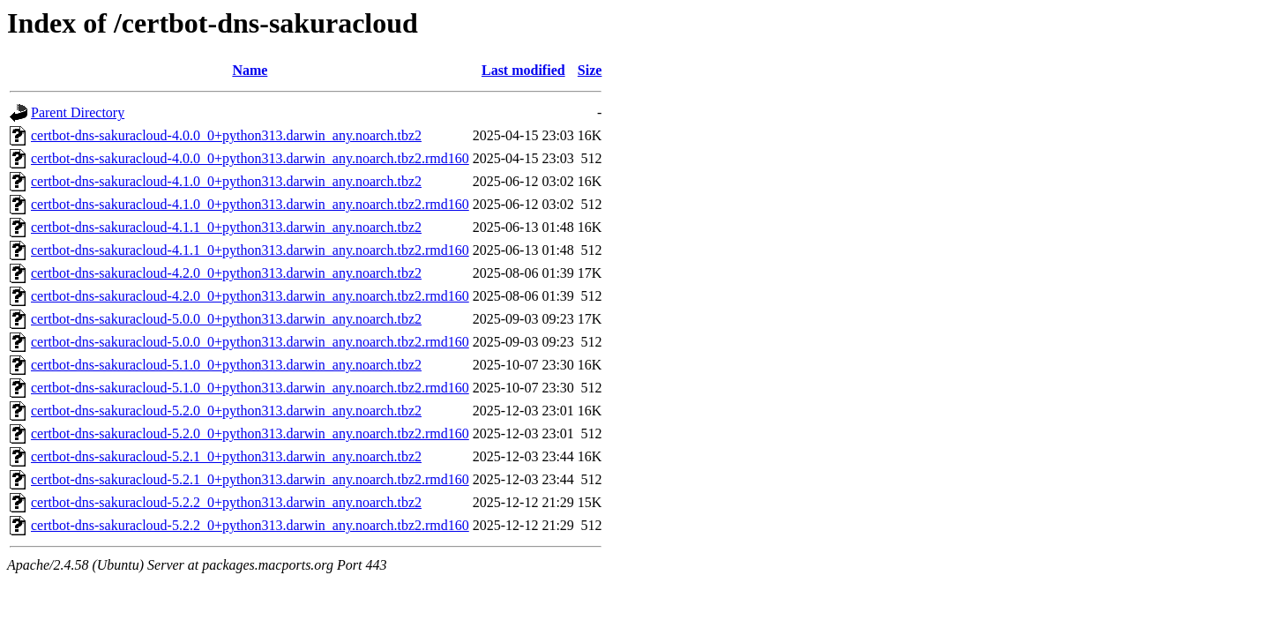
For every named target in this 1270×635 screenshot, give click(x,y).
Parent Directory (77, 112)
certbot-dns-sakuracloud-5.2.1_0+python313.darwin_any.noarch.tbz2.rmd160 (250, 479)
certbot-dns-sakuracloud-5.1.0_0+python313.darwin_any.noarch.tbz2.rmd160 (250, 387)
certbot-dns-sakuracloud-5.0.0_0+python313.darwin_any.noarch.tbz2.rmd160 (250, 341)
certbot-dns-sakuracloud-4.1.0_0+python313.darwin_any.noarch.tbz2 (226, 181)
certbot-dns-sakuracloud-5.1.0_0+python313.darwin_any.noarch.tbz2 (226, 364)
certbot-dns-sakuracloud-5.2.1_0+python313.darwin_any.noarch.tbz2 (226, 456)
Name (249, 70)
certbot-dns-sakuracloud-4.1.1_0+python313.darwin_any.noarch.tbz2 (226, 227)
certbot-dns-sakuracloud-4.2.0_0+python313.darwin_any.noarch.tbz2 (226, 272)
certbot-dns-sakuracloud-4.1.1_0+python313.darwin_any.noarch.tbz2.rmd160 (250, 250)
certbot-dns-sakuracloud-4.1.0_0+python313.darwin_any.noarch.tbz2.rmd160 (250, 204)
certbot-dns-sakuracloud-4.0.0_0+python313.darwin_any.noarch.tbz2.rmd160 (250, 158)
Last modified (523, 70)
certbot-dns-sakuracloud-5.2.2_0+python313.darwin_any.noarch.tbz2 (226, 502)
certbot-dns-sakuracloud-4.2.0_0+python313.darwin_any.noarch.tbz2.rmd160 (250, 295)
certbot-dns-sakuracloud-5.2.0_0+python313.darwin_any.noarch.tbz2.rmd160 (250, 433)
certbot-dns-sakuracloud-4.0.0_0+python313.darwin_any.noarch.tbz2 (226, 135)
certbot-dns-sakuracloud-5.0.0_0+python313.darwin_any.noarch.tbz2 (226, 318)
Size (590, 70)
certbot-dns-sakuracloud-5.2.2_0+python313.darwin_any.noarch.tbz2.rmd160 (250, 525)
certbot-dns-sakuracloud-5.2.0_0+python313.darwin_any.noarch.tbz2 (226, 410)
